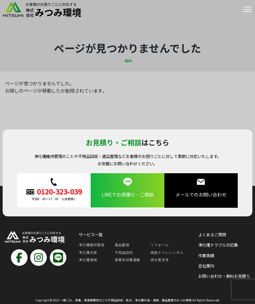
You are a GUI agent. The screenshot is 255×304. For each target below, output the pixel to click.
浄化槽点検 (88, 252)
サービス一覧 (91, 234)
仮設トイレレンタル (166, 252)
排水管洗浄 (159, 259)
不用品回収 (124, 252)
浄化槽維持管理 (91, 244)
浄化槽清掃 (88, 259)
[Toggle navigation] (247, 11)
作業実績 (206, 255)
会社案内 (206, 265)
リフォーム (159, 244)
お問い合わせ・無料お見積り (224, 276)
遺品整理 (122, 244)
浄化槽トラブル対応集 (218, 245)
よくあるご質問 (212, 234)
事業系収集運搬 (127, 259)
